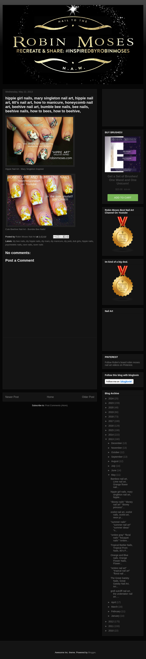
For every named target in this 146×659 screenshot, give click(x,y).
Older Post (88, 397)
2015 (111, 430)
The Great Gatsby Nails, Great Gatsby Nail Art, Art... (120, 582)
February (116, 611)
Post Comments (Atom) (56, 405)
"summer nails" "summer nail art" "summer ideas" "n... (121, 526)
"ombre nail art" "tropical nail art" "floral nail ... (120, 571)
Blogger (91, 652)
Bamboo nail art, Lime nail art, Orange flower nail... (119, 482)
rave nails (27, 244)
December (116, 443)
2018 (111, 416)
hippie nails (87, 241)
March (114, 606)
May (113, 475)
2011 (111, 626)
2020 (111, 407)
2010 (111, 630)
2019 (111, 412)
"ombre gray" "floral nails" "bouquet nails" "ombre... (121, 538)
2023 (111, 403)
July (113, 466)
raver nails (38, 244)
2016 (111, 425)
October (115, 452)
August (115, 461)
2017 (111, 421)
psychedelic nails (13, 244)
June (114, 470)
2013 (111, 439)
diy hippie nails (33, 241)
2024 (111, 398)
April (113, 602)
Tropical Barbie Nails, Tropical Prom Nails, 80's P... (122, 548)
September (117, 456)
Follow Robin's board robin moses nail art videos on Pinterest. (122, 363)
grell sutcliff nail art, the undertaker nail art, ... (121, 594)
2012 (111, 621)
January (115, 616)
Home (50, 397)
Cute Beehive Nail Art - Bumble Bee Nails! (25, 229)
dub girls (77, 241)
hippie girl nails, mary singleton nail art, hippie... (122, 494)
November (116, 447)
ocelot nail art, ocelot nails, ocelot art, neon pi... (121, 515)
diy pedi (68, 241)
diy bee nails (19, 241)
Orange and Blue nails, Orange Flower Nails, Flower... (119, 559)
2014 (111, 434)
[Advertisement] (49, 363)
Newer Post (12, 397)
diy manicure (57, 241)
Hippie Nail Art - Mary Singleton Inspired (24, 169)
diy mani (45, 241)
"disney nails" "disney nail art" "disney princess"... (122, 505)
